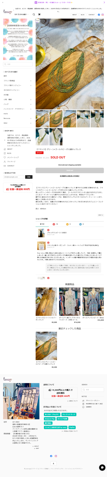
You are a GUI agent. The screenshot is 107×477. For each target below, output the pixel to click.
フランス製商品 (9, 81)
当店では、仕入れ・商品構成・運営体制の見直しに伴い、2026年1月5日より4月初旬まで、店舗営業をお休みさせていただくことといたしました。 (58, 10)
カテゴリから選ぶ (21, 14)
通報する (100, 215)
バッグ (6, 104)
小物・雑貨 (8, 100)
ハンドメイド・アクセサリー (14, 109)
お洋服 (6, 95)
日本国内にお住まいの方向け (69, 176)
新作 (5, 76)
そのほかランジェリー (12, 90)
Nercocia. (7, 118)
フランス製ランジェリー (12, 85)
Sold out (70, 170)
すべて (42, 224)
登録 (28, 177)
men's (6, 114)
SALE (5, 123)
